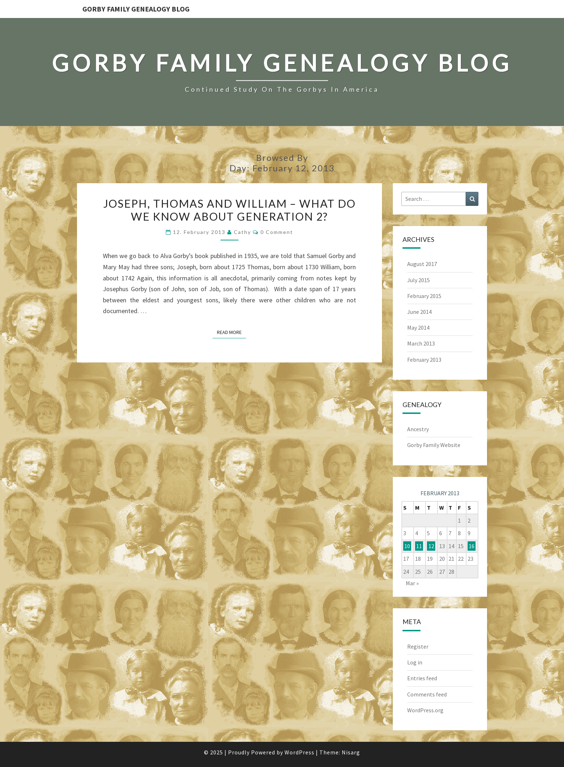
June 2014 (419, 311)
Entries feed (422, 678)
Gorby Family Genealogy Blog (136, 8)
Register (417, 646)
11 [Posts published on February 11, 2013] (419, 546)
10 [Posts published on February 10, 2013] (407, 546)
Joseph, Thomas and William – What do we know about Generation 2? (229, 210)
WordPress (299, 752)
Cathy (242, 232)
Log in (414, 662)
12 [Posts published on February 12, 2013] (431, 546)
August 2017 (422, 263)
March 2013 (421, 343)
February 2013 (424, 359)
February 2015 (424, 295)
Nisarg (351, 752)
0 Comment (276, 232)
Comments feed (427, 694)
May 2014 (418, 327)
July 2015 (418, 280)
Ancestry (418, 429)
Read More (231, 332)
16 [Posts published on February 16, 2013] (471, 546)
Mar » (412, 583)
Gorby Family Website (433, 444)
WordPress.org (425, 710)
